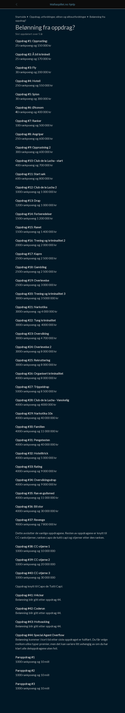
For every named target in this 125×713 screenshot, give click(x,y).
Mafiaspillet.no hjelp (62, 4)
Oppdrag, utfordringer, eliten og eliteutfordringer (57, 16)
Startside (20, 16)
